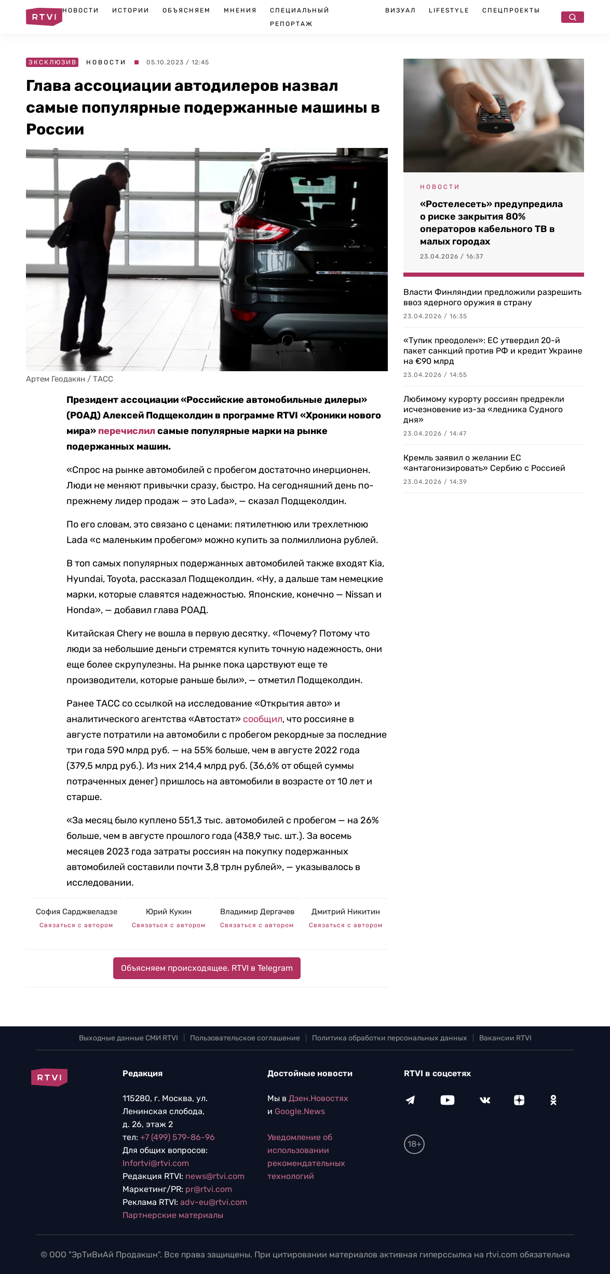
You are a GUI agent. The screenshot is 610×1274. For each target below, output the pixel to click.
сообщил (262, 719)
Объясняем (186, 10)
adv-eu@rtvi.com (213, 1202)
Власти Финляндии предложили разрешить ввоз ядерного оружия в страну (492, 297)
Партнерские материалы (173, 1215)
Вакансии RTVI (505, 1038)
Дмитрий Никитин (345, 911)
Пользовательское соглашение (245, 1038)
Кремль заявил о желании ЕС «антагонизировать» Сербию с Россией (484, 463)
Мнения (240, 10)
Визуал (400, 10)
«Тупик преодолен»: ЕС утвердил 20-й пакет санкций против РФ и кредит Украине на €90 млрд (492, 350)
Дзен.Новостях (318, 1098)
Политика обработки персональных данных (389, 1038)
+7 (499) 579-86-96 (177, 1137)
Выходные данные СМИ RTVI (128, 1038)
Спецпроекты (511, 10)
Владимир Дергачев (257, 911)
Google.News (300, 1111)
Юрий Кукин (169, 911)
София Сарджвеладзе (76, 911)
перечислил (126, 431)
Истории (131, 10)
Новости (80, 10)
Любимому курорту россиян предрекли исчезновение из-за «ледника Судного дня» (483, 409)
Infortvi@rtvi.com (156, 1163)
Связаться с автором (76, 925)
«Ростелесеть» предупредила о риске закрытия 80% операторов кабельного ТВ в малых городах (491, 222)
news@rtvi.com (215, 1176)
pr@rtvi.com (208, 1189)
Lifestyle (449, 10)
